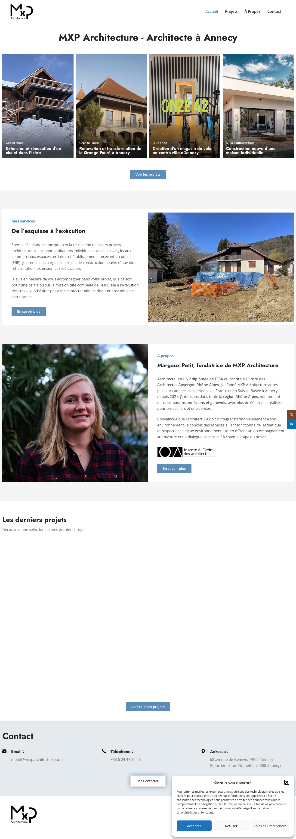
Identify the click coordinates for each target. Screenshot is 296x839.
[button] (286, 782)
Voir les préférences (270, 825)
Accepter (194, 825)
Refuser (231, 825)
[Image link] (23, 814)
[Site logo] (21, 11)
